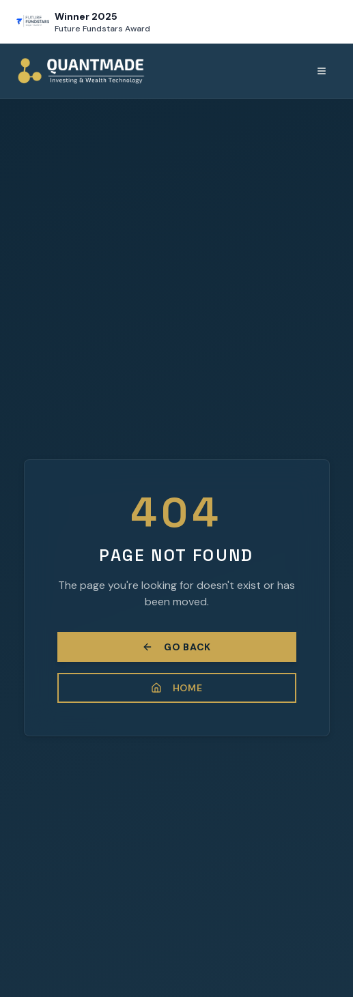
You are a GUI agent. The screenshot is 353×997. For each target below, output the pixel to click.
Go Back (176, 647)
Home (177, 688)
